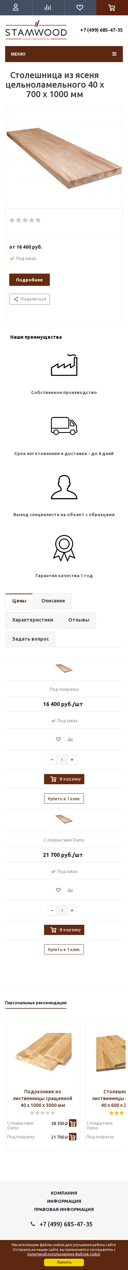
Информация (64, 1201)
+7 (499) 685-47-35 (101, 30)
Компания (64, 1193)
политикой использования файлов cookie (63, 1254)
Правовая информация (64, 1209)
